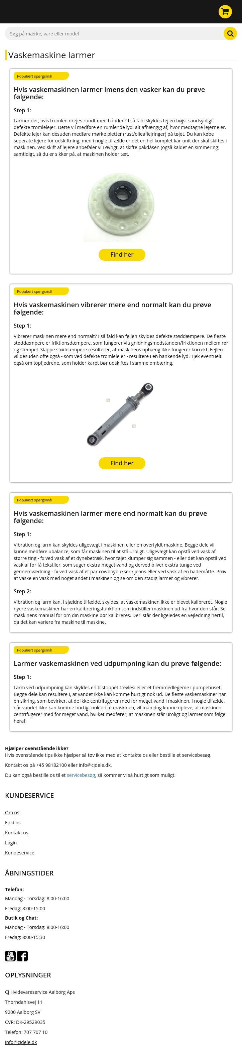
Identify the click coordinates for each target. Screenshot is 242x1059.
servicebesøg (81, 775)
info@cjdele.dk (21, 1042)
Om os (12, 812)
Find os (13, 822)
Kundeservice (19, 852)
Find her (121, 254)
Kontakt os (16, 832)
